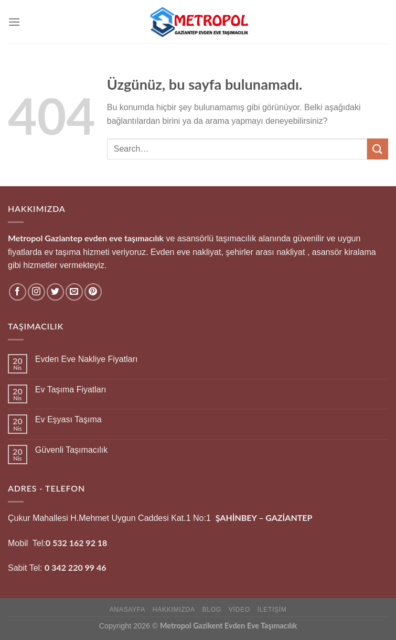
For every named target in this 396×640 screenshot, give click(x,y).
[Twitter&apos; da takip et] (55, 292)
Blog (211, 609)
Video (239, 609)
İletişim (272, 609)
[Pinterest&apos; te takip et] (93, 292)
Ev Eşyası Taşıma (68, 419)
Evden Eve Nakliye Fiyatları (86, 359)
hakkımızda (174, 609)
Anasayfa (127, 609)
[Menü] (14, 22)
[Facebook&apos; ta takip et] (17, 292)
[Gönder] (377, 148)
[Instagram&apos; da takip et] (36, 292)
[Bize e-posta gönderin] (74, 292)
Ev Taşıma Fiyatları (70, 389)
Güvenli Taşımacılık (71, 449)
